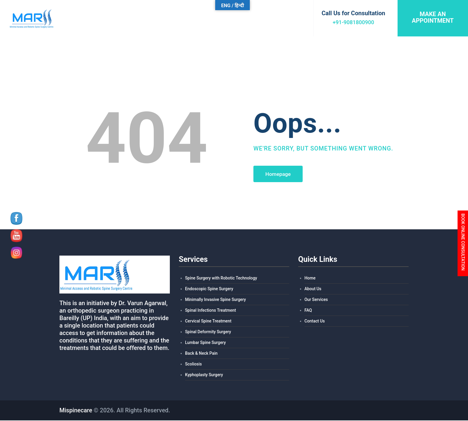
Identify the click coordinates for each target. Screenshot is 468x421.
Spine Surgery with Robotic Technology (221, 278)
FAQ (308, 311)
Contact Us (314, 321)
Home (310, 278)
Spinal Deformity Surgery (208, 332)
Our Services (316, 300)
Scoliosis (193, 364)
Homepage (279, 174)
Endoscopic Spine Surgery (209, 289)
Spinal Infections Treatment (211, 311)
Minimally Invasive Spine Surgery (216, 300)
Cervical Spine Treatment (208, 321)
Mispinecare (75, 410)
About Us (312, 289)
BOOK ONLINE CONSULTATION (463, 242)
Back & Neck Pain (201, 354)
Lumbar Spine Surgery (205, 343)
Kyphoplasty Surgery (204, 375)
